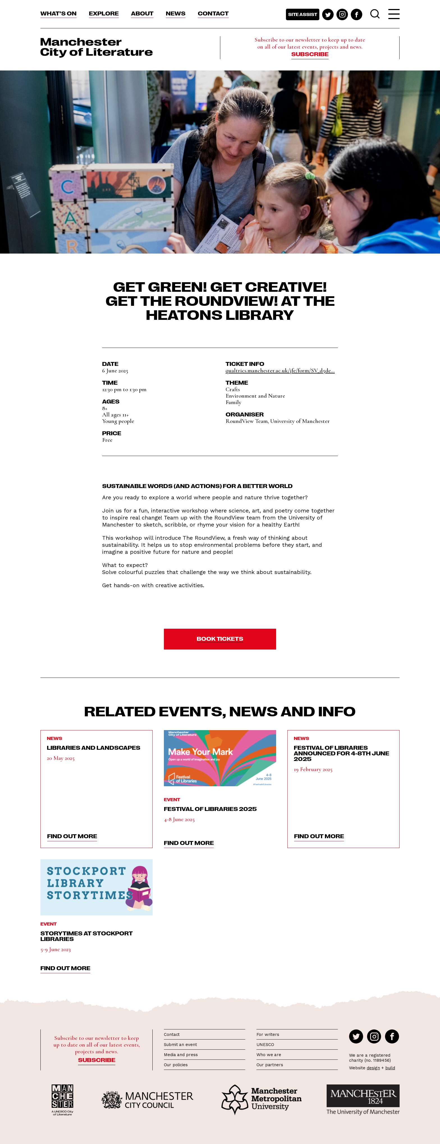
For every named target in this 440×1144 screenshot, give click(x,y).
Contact (213, 13)
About (142, 13)
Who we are (268, 1054)
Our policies (176, 1064)
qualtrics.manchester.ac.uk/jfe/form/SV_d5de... (280, 370)
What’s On (58, 13)
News (175, 13)
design (373, 1067)
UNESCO (265, 1044)
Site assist (302, 14)
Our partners (269, 1064)
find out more (72, 835)
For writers (267, 1034)
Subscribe (310, 53)
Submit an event (180, 1044)
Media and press (181, 1054)
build (390, 1067)
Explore (104, 13)
